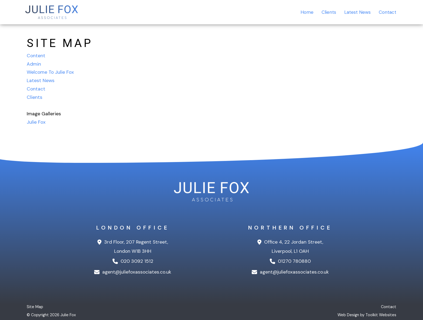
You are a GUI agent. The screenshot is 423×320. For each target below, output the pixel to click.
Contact (387, 12)
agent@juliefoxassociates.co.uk (132, 272)
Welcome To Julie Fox (50, 72)
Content (36, 56)
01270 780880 (290, 261)
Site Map (35, 306)
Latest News (356, 12)
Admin (34, 64)
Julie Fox (36, 122)
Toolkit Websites (381, 314)
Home (303, 12)
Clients (326, 12)
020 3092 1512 (132, 261)
